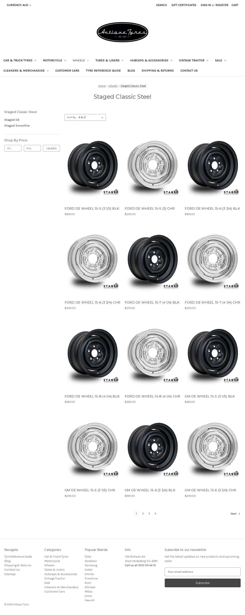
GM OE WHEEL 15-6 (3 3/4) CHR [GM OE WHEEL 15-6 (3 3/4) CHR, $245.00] (210, 490)
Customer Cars (67, 70)
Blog (131, 70)
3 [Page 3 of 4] (149, 513)
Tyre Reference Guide (103, 70)
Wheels (81, 60)
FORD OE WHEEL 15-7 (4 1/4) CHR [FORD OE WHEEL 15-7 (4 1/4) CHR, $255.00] (212, 302)
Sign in (206, 5)
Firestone (91, 578)
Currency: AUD (19, 5)
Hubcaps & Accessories (151, 60)
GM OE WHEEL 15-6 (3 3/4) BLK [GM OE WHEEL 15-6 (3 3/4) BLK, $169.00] (150, 490)
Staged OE (12, 120)
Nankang (91, 565)
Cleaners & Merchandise (26, 70)
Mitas (88, 591)
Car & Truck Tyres (19, 60)
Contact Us (189, 70)
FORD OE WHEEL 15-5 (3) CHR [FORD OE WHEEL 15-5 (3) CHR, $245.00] (150, 208)
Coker (89, 569)
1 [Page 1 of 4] (136, 513)
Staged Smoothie (17, 125)
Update (51, 148)
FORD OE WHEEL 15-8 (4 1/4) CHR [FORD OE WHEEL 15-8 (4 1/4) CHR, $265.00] (152, 396)
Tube (88, 556)
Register (221, 5)
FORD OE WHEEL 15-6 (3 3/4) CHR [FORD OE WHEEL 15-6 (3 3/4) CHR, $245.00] (92, 302)
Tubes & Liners (109, 60)
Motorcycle (54, 60)
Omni (88, 596)
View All (89, 600)
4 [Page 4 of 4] (155, 513)
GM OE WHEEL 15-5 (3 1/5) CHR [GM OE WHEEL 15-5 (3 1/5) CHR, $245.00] (90, 490)
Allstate (90, 587)
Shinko (89, 574)
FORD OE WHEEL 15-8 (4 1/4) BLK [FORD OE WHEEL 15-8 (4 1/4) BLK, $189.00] (92, 396)
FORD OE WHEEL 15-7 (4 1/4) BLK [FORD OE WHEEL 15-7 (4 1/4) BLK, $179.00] (152, 302)
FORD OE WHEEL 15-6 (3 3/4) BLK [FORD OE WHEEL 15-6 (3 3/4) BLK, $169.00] (212, 208)
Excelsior (91, 561)
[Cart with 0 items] (235, 5)
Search (161, 5)
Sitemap (10, 574)
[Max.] (32, 148)
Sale (220, 60)
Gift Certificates (183, 5)
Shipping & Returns (158, 70)
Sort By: (71, 117)
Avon (88, 583)
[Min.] (12, 148)
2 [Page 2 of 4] (143, 513)
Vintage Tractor (193, 60)
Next (235, 514)
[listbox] (92, 117)
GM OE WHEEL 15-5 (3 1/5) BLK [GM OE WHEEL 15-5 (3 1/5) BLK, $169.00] (210, 396)
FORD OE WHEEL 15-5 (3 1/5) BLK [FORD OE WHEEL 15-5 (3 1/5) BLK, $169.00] (92, 208)
